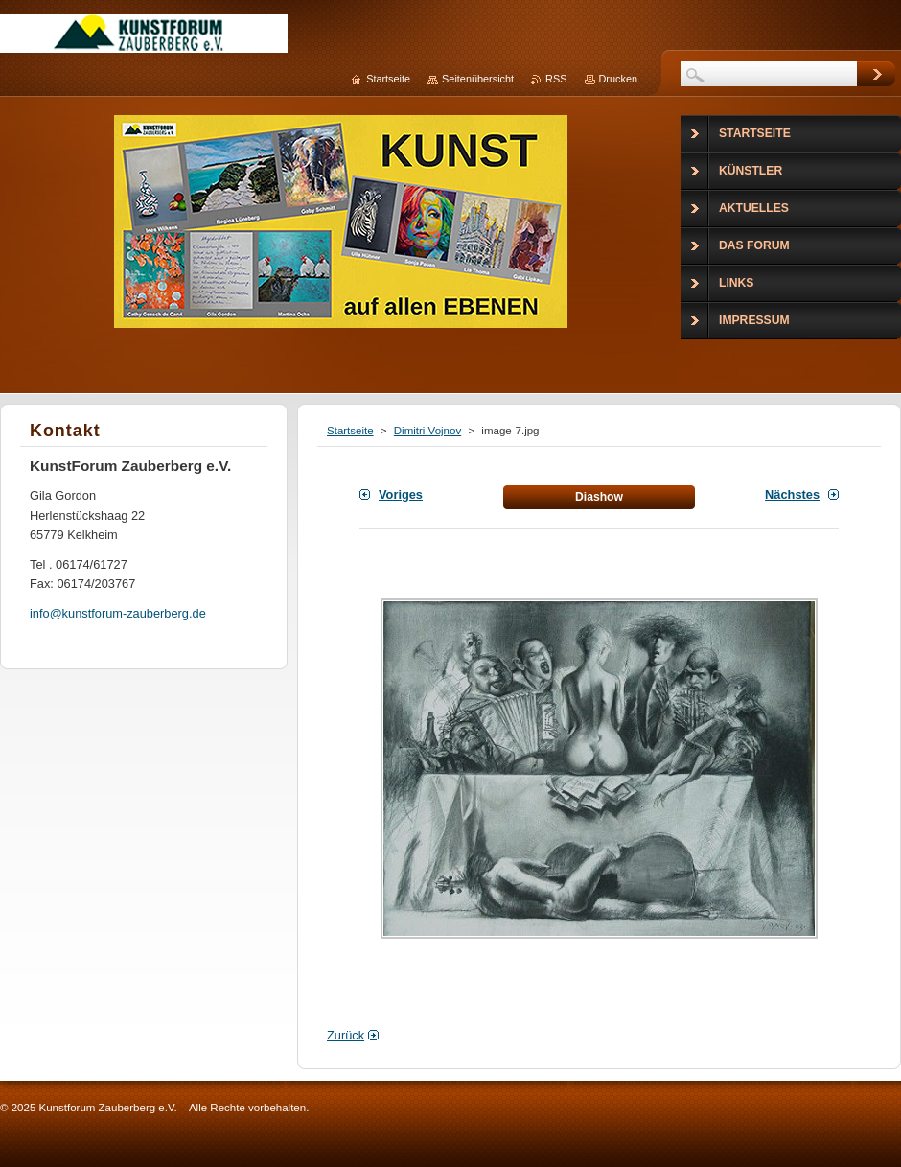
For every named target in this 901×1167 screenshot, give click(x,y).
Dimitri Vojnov (427, 430)
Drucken (618, 78)
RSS (555, 78)
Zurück (345, 1035)
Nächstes (792, 494)
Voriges (401, 494)
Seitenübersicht (478, 78)
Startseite (350, 430)
